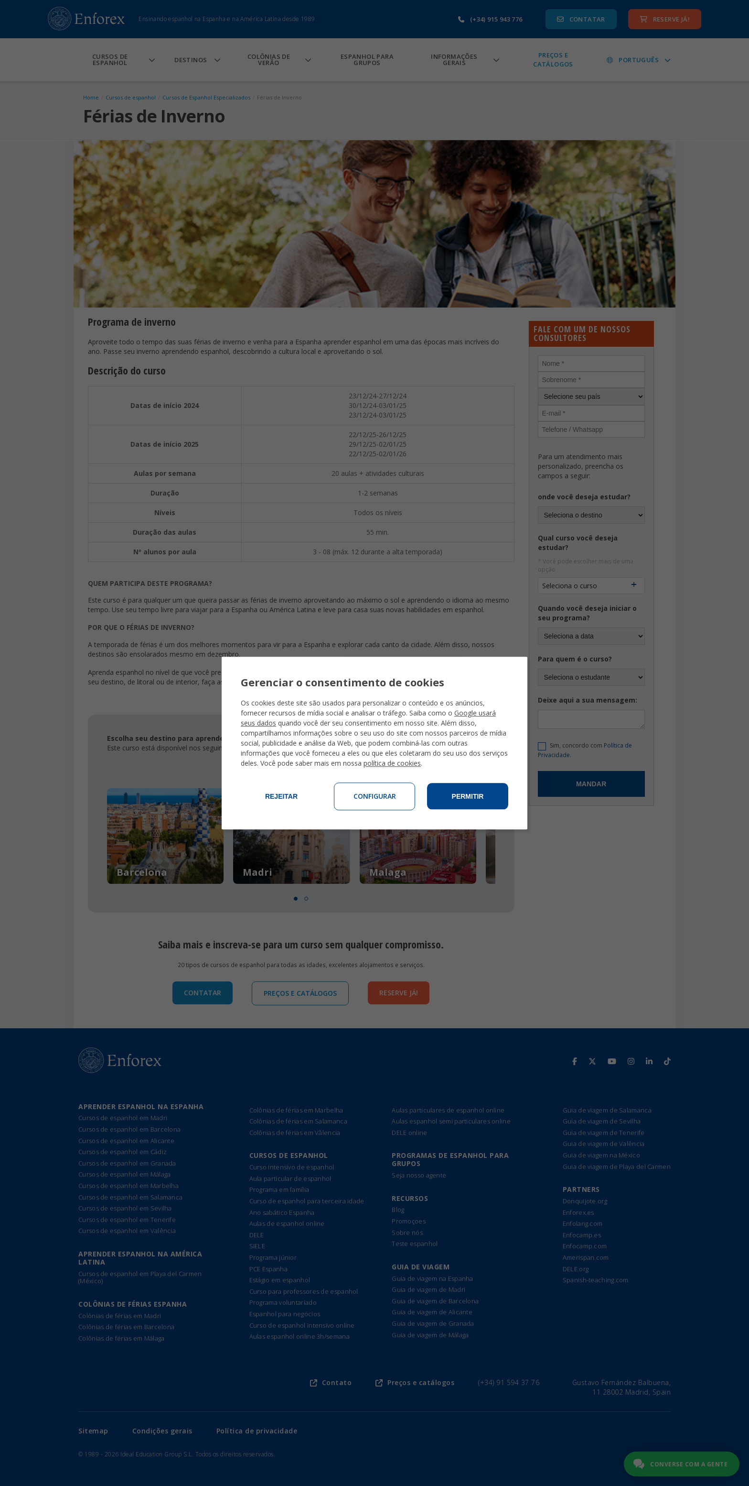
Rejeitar (281, 796)
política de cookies (392, 763)
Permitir (468, 796)
